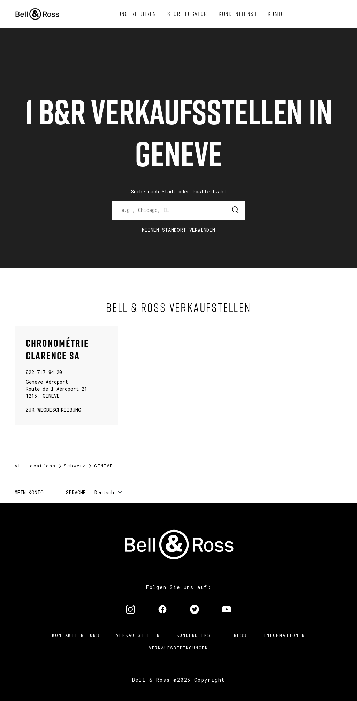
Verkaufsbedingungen (178, 647)
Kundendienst (195, 635)
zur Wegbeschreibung (53, 409)
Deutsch (104, 492)
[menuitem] (137, 14)
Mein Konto (29, 492)
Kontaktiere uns (75, 635)
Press (239, 635)
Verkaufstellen (138, 635)
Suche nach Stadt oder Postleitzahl (178, 191)
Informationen (284, 635)
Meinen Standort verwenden (178, 230)
